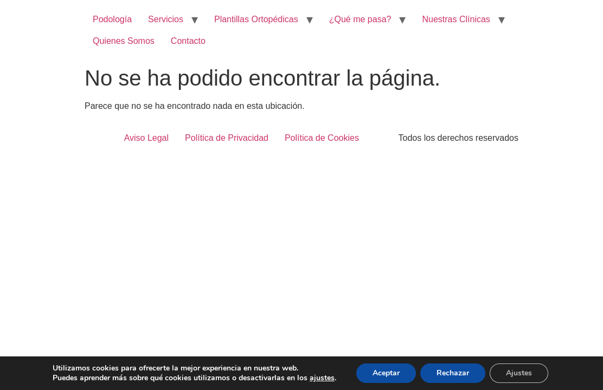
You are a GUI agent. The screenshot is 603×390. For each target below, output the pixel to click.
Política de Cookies (322, 137)
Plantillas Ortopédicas (256, 19)
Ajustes (519, 373)
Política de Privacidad (226, 137)
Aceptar (386, 373)
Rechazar (453, 373)
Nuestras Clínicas (456, 19)
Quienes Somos (124, 41)
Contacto (188, 41)
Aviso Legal (146, 137)
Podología (112, 19)
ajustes (322, 378)
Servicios (165, 19)
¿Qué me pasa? (360, 19)
